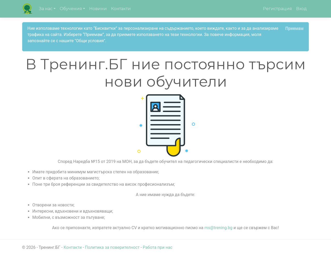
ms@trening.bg (218, 227)
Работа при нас (157, 247)
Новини (98, 8)
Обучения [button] (71, 8)
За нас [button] (45, 8)
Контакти (121, 8)
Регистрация (277, 8)
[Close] (294, 28)
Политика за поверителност (112, 247)
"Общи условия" (90, 40)
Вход (301, 8)
